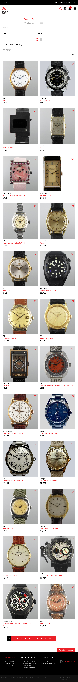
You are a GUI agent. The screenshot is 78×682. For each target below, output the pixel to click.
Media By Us (10, 663)
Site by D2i (47, 677)
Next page (7, 49)
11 (50, 638)
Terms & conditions (29, 668)
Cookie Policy (65, 679)
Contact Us (6, 2)
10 (46, 638)
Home (4, 27)
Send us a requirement (29, 663)
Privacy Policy (65, 677)
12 (54, 638)
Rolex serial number (29, 661)
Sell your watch (29, 665)
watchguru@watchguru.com (65, 2)
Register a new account (49, 663)
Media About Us (10, 661)
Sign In (49, 661)
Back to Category (66, 650)
